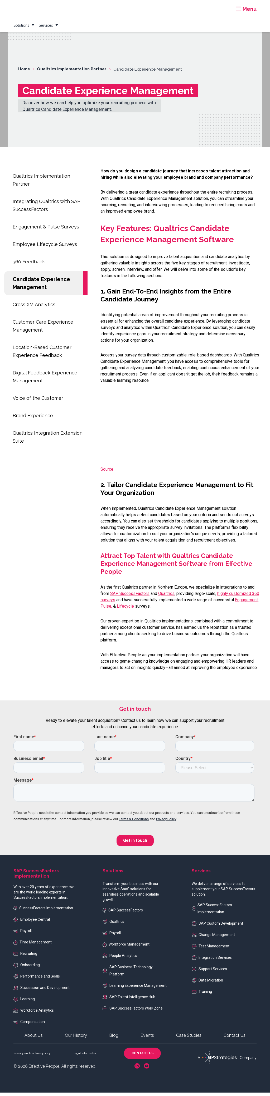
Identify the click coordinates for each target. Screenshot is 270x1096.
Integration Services (212, 961)
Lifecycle (126, 609)
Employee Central (31, 923)
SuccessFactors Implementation (43, 911)
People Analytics (120, 959)
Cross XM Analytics (34, 308)
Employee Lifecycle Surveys (45, 247)
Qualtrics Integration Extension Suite (48, 440)
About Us (34, 1039)
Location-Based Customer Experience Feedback (42, 354)
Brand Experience (33, 419)
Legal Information (85, 1056)
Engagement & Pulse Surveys (46, 230)
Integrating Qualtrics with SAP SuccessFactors (46, 208)
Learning (24, 1002)
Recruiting (25, 957)
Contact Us (234, 1039)
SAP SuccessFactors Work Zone (133, 1012)
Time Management (32, 945)
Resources (157, 6)
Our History (76, 1039)
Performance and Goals (36, 980)
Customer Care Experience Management (43, 329)
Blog (205, 6)
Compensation (29, 1025)
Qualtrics (166, 596)
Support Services (209, 972)
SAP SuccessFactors (130, 596)
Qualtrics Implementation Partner (41, 183)
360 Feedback (29, 265)
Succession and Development (41, 991)
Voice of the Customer (38, 401)
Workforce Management (126, 948)
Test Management (210, 949)
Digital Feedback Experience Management (45, 380)
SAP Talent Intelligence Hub (129, 1000)
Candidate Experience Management (41, 286)
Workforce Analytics (33, 1014)
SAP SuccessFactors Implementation (212, 912)
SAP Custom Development (217, 927)
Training (202, 995)
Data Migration (207, 984)
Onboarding (26, 968)
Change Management (213, 938)
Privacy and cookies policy (32, 1056)
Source (106, 472)
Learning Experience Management (135, 989)
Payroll (22, 934)
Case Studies (184, 6)
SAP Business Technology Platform (128, 974)
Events (222, 6)
